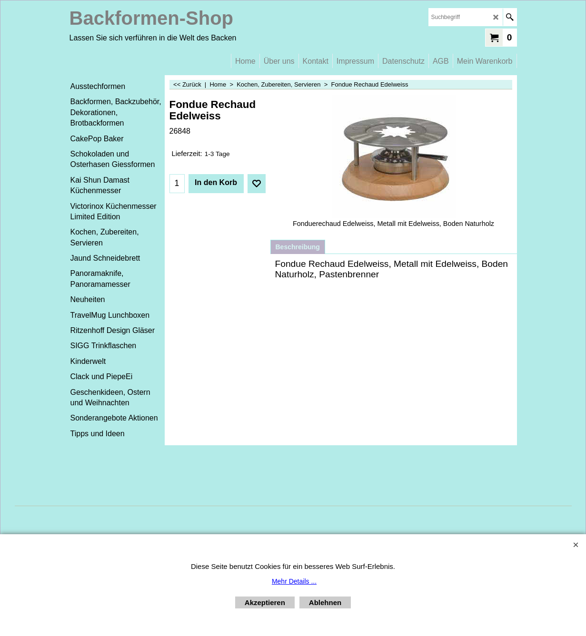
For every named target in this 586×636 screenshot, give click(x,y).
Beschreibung (298, 247)
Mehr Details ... (294, 581)
